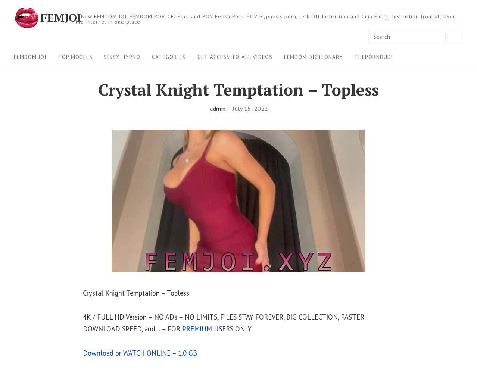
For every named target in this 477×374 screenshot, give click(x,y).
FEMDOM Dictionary (313, 56)
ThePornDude (374, 56)
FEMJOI (60, 18)
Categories (169, 56)
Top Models (75, 56)
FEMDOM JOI (30, 56)
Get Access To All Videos (234, 56)
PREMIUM (197, 328)
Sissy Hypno (122, 56)
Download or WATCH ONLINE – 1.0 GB (140, 353)
